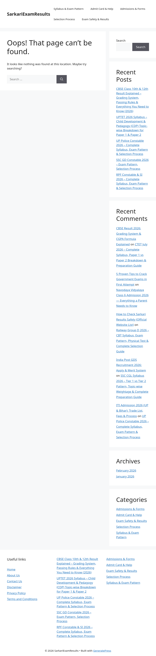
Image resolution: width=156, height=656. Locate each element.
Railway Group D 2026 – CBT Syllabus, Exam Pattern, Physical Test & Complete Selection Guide (132, 340)
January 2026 (125, 476)
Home (11, 569)
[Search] (61, 79)
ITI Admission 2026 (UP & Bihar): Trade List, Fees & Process (132, 410)
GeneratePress (102, 650)
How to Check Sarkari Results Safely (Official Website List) (131, 319)
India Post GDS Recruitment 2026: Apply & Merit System (131, 365)
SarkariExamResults (28, 14)
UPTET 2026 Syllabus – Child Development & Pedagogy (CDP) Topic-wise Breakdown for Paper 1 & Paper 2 (131, 126)
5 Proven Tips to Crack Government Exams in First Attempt (131, 279)
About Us (13, 575)
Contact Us (14, 581)
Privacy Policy (16, 593)
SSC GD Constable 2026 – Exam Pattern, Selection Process (132, 164)
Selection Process (64, 19)
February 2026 (126, 470)
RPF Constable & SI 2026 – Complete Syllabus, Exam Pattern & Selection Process (76, 631)
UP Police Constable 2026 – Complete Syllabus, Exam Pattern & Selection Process (132, 426)
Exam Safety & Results (95, 19)
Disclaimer (14, 587)
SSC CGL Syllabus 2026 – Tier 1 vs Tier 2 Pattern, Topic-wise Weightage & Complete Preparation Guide (132, 386)
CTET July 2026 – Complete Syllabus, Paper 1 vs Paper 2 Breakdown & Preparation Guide (131, 254)
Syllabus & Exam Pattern (68, 8)
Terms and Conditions (22, 599)
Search (121, 40)
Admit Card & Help (101, 8)
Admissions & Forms (132, 8)
